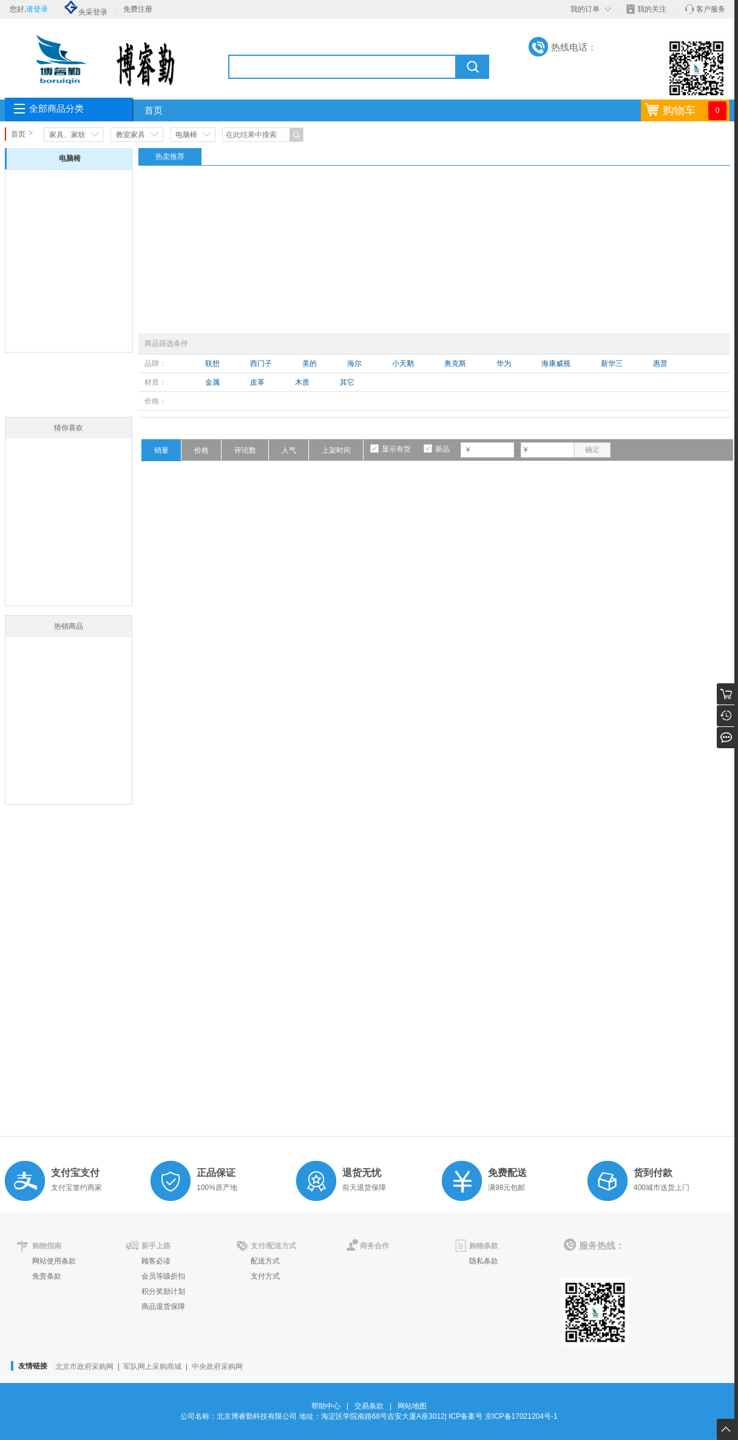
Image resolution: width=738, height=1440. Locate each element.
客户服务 (710, 9)
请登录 (37, 9)
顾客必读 (156, 1261)
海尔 (354, 363)
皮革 (257, 382)
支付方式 (265, 1276)
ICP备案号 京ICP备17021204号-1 (503, 1416)
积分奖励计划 (163, 1291)
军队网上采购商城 (152, 1366)
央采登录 (85, 12)
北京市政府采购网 (84, 1366)
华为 (503, 363)
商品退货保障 (163, 1306)
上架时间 (336, 450)
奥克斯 (455, 363)
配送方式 (265, 1261)
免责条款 (46, 1276)
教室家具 (130, 134)
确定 (592, 449)
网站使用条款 (54, 1261)
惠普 (660, 363)
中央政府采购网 (217, 1366)
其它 (347, 382)
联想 (212, 363)
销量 (161, 450)
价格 (201, 450)
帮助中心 (325, 1406)
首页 (153, 110)
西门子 (261, 363)
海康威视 (555, 363)
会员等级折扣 (163, 1276)
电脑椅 (186, 134)
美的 (309, 363)
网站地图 (412, 1406)
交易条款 (369, 1406)
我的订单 (585, 9)
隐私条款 (483, 1261)
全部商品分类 (56, 108)
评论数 (245, 450)
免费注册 (137, 9)
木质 (302, 382)
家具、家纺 (67, 134)
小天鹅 (403, 363)
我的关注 (651, 9)
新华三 (612, 363)
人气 (289, 450)
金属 (212, 382)
